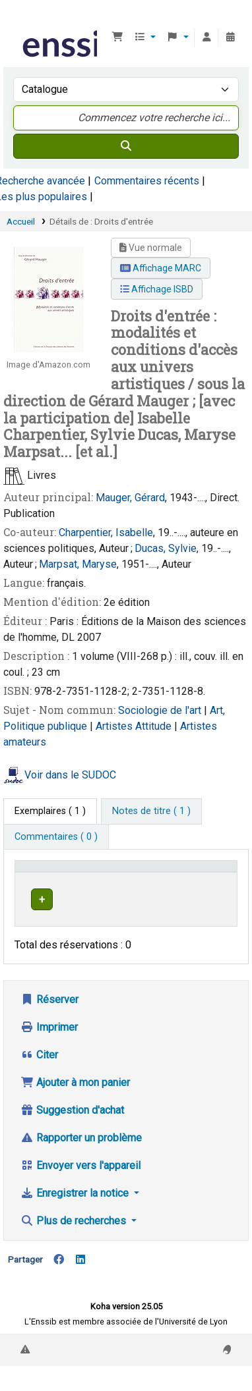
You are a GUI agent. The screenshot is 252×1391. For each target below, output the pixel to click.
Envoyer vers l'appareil (80, 1178)
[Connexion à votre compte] (206, 37)
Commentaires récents (146, 181)
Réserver (49, 1012)
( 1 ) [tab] (50, 811)
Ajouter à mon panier (75, 1095)
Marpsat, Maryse (78, 564)
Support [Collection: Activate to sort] (145, 872)
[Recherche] (126, 146)
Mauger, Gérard (130, 497)
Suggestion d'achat (72, 1122)
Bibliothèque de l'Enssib (24, 19)
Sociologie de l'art (161, 710)
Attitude (154, 726)
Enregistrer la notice (75, 1205)
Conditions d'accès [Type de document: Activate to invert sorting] (61, 872)
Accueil (21, 221)
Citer (39, 1067)
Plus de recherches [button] (74, 1233)
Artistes (115, 726)
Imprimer (49, 1039)
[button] (117, 37)
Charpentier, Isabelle (106, 532)
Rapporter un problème (81, 1150)
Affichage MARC (160, 268)
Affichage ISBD (156, 289)
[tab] (151, 811)
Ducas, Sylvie (166, 548)
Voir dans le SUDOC (70, 775)
